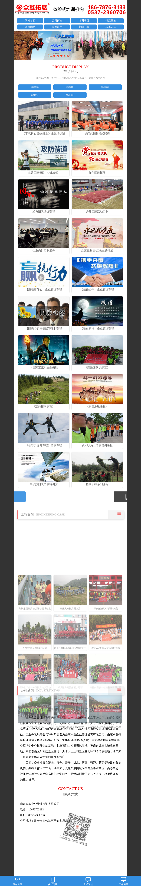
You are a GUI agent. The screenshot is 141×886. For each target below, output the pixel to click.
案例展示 (57, 27)
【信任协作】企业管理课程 (97, 299)
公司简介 (57, 21)
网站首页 (30, 21)
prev (18, 46)
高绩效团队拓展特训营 (44, 494)
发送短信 (88, 881)
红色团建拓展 (97, 182)
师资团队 (30, 27)
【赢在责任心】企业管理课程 (44, 299)
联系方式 (111, 27)
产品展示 (123, 881)
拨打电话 (53, 881)
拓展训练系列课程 (97, 494)
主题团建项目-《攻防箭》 (44, 182)
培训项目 (84, 21)
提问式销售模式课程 (97, 143)
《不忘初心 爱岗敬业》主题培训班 (44, 143)
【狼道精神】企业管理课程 (97, 338)
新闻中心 (84, 27)
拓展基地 (111, 21)
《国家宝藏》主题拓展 (44, 377)
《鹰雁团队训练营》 (97, 377)
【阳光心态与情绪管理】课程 (44, 338)
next (122, 46)
